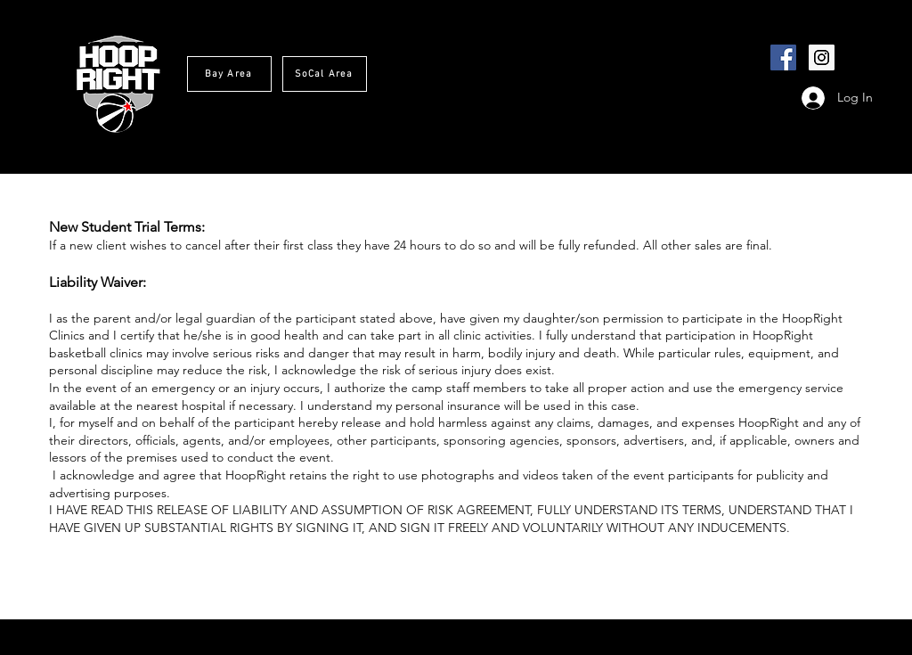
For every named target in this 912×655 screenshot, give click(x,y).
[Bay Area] (229, 74)
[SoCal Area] (324, 74)
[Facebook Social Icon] (783, 57)
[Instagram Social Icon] (822, 57)
